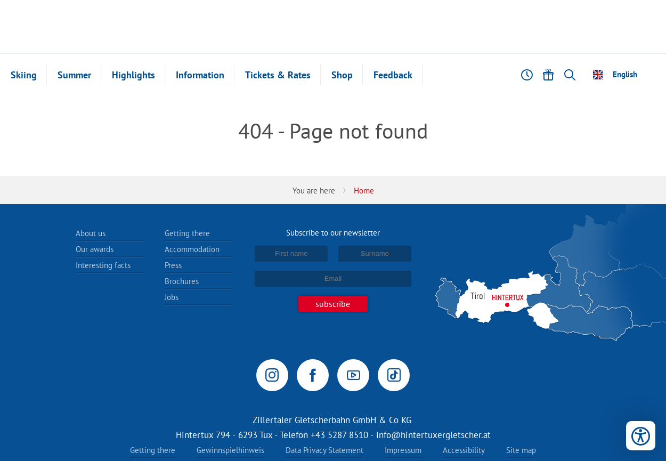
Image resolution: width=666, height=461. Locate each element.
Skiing (24, 75)
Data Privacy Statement (324, 450)
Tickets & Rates (278, 75)
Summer (74, 75)
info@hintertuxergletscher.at (433, 435)
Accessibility (464, 450)
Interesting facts (103, 265)
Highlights (133, 75)
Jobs (171, 297)
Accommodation (192, 249)
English (625, 74)
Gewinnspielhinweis (230, 450)
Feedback (392, 75)
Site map (521, 450)
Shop (342, 75)
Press (173, 265)
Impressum (403, 450)
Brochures (182, 281)
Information (200, 75)
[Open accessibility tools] (640, 435)
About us (90, 233)
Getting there (187, 233)
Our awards (94, 249)
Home (364, 190)
